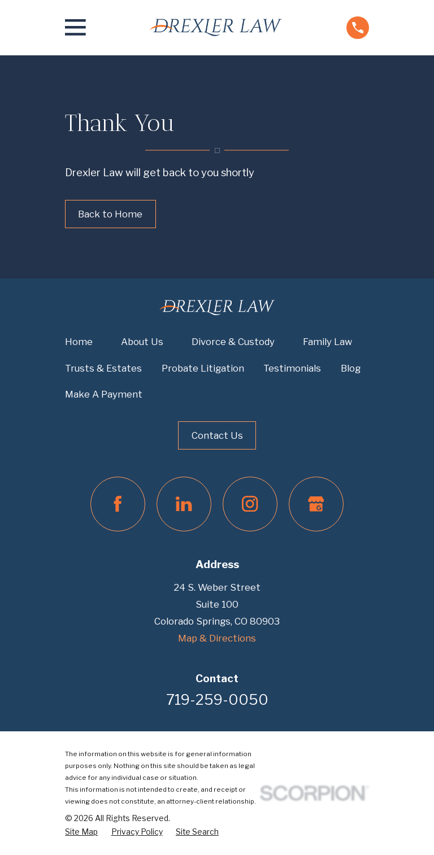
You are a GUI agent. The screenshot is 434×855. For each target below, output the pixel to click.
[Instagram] (250, 504)
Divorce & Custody (233, 341)
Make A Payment (103, 394)
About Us (142, 341)
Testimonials (292, 368)
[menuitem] (81, 832)
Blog (351, 368)
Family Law (327, 341)
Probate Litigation (203, 368)
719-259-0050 (217, 699)
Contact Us (217, 435)
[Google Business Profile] (316, 504)
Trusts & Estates (103, 368)
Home (79, 341)
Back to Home (110, 214)
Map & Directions (217, 638)
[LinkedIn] (184, 504)
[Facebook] (117, 504)
